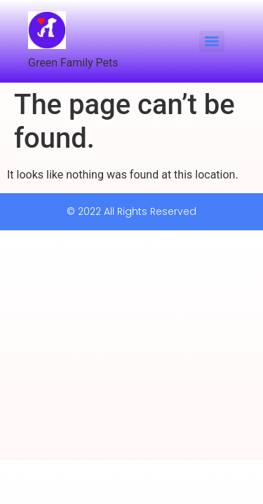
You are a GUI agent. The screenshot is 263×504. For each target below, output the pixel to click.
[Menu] (211, 41)
